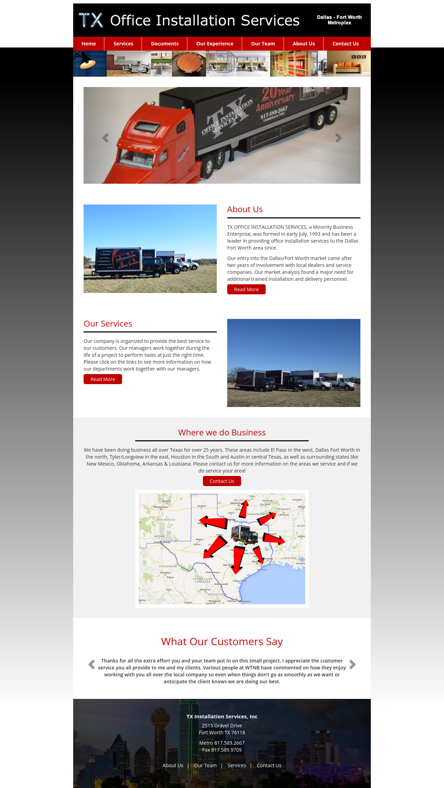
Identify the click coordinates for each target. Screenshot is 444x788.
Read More (246, 289)
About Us (173, 765)
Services (237, 765)
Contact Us (222, 481)
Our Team (205, 765)
